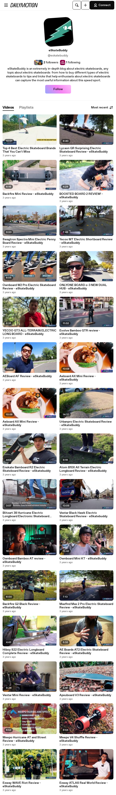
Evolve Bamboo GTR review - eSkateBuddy (79, 332)
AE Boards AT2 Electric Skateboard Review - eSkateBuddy (83, 651)
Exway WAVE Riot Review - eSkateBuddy (22, 784)
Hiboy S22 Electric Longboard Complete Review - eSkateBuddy (26, 651)
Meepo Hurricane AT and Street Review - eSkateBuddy (24, 739)
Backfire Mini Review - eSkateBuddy (28, 194)
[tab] (8, 107)
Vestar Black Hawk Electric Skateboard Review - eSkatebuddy (83, 514)
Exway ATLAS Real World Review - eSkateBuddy (83, 784)
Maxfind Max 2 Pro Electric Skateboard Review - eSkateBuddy (86, 605)
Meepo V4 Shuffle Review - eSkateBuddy (78, 739)
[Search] (77, 5)
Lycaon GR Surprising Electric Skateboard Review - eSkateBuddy (83, 150)
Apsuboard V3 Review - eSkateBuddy (85, 695)
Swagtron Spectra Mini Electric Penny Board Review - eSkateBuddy (29, 241)
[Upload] (85, 5)
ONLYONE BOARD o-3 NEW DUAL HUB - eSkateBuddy (83, 286)
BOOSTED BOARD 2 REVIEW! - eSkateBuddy (81, 195)
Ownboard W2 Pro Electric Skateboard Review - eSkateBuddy (29, 286)
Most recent (102, 107)
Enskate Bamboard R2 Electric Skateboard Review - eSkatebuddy (27, 469)
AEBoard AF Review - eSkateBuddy (27, 376)
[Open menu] (6, 5)
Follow (58, 89)
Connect (102, 5)
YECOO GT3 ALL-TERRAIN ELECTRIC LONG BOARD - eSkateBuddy (29, 332)
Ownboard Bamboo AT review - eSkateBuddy (24, 560)
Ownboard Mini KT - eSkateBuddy (83, 558)
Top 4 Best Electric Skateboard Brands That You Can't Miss (29, 150)
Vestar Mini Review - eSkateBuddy (27, 695)
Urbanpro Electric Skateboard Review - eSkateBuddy (85, 423)
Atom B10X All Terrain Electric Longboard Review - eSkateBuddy (83, 469)
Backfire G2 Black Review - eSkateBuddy (21, 605)
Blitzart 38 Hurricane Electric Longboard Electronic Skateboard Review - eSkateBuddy (26, 514)
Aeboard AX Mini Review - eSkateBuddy (77, 378)
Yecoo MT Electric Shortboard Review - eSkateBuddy (86, 241)
